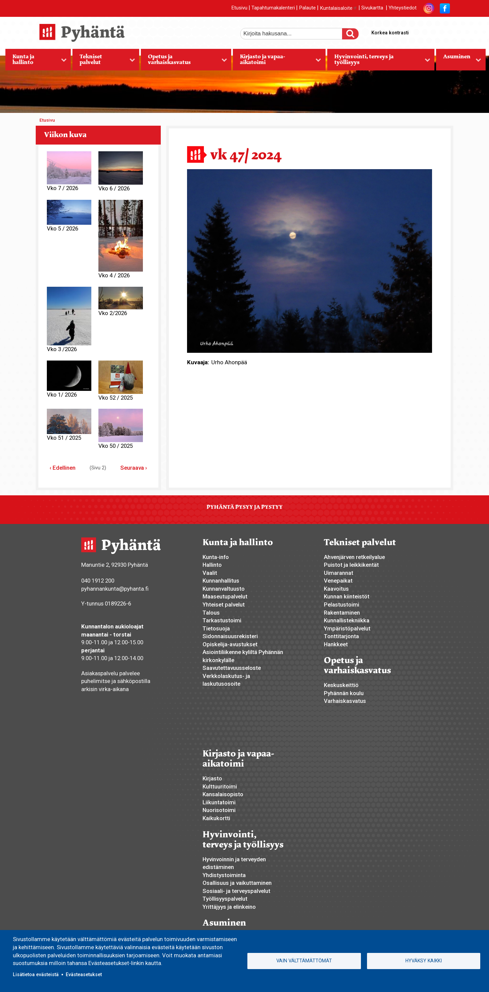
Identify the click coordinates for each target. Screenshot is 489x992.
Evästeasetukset (84, 974)
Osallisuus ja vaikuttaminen (237, 882)
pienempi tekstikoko (444, 31)
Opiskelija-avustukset (230, 644)
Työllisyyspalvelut (225, 898)
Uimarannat (338, 572)
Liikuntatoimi (219, 802)
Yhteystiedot (403, 8)
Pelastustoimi (341, 604)
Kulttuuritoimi (220, 786)
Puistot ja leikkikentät (351, 564)
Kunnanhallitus (221, 580)
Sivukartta (372, 8)
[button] (309, 260)
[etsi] (296, 33)
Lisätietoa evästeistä (36, 974)
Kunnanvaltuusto (224, 588)
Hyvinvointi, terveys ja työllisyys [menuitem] (378, 61)
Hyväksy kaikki (423, 960)
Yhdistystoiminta (224, 875)
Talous (211, 612)
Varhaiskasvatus (345, 701)
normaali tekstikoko (432, 31)
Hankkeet (336, 644)
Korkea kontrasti (390, 32)
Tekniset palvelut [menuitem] (103, 61)
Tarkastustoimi (222, 620)
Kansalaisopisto (223, 794)
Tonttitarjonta (341, 636)
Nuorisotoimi (219, 810)
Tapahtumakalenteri (273, 8)
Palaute (307, 8)
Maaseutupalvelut (225, 596)
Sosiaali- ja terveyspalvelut (236, 891)
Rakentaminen (342, 612)
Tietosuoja (216, 628)
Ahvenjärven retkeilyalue (354, 557)
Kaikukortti (216, 818)
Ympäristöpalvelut (347, 628)
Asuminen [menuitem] (458, 61)
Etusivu (239, 8)
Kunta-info (216, 557)
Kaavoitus (336, 588)
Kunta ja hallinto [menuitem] (36, 61)
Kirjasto (212, 778)
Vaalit (210, 572)
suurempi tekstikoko (421, 31)
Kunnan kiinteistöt (346, 596)
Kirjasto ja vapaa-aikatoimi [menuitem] (277, 61)
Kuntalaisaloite (338, 8)
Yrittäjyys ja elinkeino (229, 906)
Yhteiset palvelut (224, 604)
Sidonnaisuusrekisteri (230, 636)
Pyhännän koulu (344, 693)
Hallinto (212, 564)
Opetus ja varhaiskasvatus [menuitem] (184, 61)
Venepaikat (338, 580)
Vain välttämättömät (304, 960)
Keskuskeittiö (341, 685)
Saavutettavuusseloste (232, 667)
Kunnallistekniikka (346, 620)
